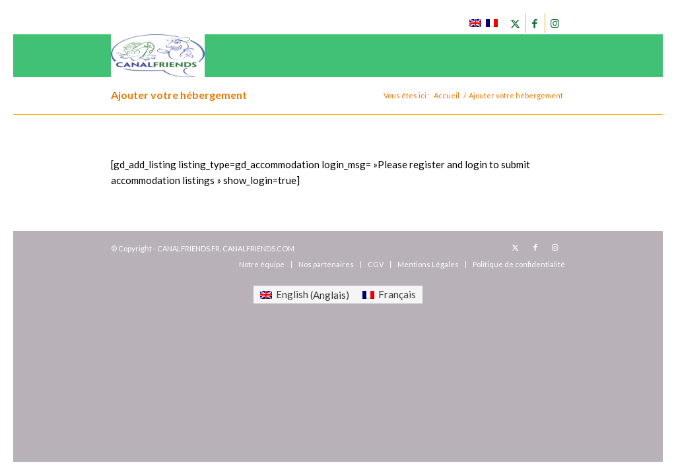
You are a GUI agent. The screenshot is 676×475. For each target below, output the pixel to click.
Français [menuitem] (397, 294)
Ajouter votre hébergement (179, 94)
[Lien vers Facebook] (535, 23)
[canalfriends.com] (158, 55)
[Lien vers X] (515, 23)
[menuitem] (261, 264)
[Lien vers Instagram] (555, 23)
